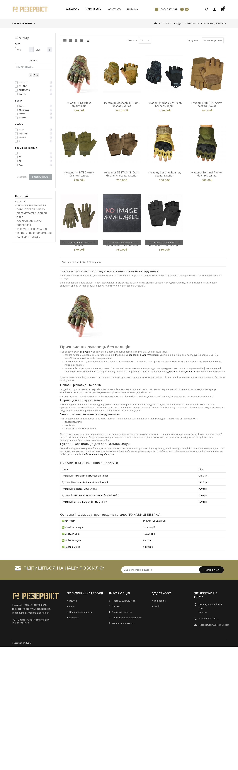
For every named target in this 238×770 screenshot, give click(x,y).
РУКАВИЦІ (193, 23)
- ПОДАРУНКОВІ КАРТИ (28, 221)
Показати (132, 40)
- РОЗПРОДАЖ (23, 225)
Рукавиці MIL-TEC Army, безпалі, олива (79, 172)
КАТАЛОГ (167, 23)
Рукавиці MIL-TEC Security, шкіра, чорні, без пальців (121, 239)
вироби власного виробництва (97, 447)
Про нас (116, 599)
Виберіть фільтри (40, 176)
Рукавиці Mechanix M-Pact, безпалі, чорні (164, 104)
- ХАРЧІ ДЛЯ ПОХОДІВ (27, 237)
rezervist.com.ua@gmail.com (214, 617)
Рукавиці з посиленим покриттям (133, 348)
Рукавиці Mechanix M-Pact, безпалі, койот (121, 104)
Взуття (73, 593)
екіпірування (85, 344)
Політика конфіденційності (127, 610)
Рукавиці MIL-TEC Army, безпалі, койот (207, 104)
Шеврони (74, 610)
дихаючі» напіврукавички (181, 364)
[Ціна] (22, 49)
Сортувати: (193, 40)
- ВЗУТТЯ (20, 201)
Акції (157, 599)
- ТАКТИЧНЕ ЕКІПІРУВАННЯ (31, 229)
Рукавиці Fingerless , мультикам (79, 104)
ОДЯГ (180, 23)
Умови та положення (123, 616)
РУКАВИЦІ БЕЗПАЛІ (215, 23)
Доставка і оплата (122, 605)
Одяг (72, 599)
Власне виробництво (81, 605)
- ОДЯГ (19, 217)
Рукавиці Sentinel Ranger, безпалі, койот (164, 172)
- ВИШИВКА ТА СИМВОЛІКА (30, 205)
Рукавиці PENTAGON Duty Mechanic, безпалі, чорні (164, 239)
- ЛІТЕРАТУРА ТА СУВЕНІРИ (31, 213)
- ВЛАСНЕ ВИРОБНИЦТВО (30, 209)
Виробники (160, 593)
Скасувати (22, 176)
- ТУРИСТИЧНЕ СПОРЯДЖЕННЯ (33, 233)
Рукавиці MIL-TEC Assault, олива (79, 239)
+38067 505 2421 (208, 611)
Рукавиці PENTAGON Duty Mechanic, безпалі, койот (121, 172)
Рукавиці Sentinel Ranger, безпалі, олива (207, 172)
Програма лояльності (124, 593)
